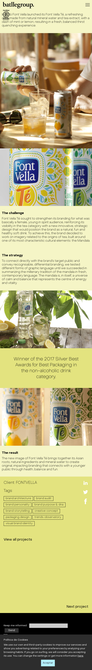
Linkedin (85, 481)
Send (11, 632)
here (80, 656)
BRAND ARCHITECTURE (18, 498)
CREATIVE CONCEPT (46, 511)
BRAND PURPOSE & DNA (48, 504)
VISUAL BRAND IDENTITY (19, 523)
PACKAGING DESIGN (17, 517)
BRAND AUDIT (43, 498)
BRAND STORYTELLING (18, 511)
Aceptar (48, 663)
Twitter (85, 490)
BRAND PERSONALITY (17, 504)
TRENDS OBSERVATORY (47, 517)
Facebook (85, 499)
